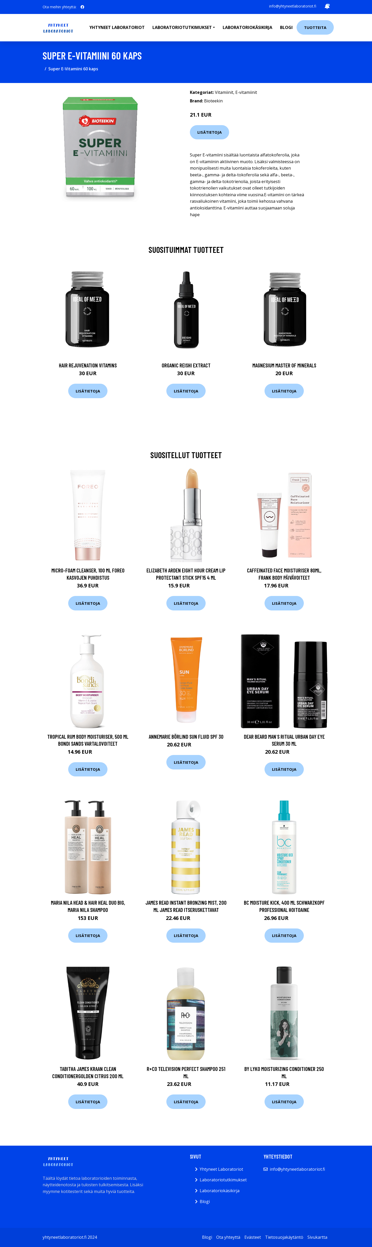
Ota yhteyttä (228, 1237)
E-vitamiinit (246, 92)
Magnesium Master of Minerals (284, 365)
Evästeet (252, 1237)
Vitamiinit (224, 92)
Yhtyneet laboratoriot (117, 27)
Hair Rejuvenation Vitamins (88, 365)
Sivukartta (317, 1237)
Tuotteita (315, 27)
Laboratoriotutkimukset (223, 1180)
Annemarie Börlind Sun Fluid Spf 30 (186, 736)
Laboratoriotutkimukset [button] (182, 27)
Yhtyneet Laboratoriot (221, 1169)
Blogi (286, 27)
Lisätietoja (209, 132)
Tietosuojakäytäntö (284, 1237)
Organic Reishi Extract (186, 365)
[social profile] (82, 7)
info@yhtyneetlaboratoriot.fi (292, 6)
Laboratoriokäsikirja (247, 27)
